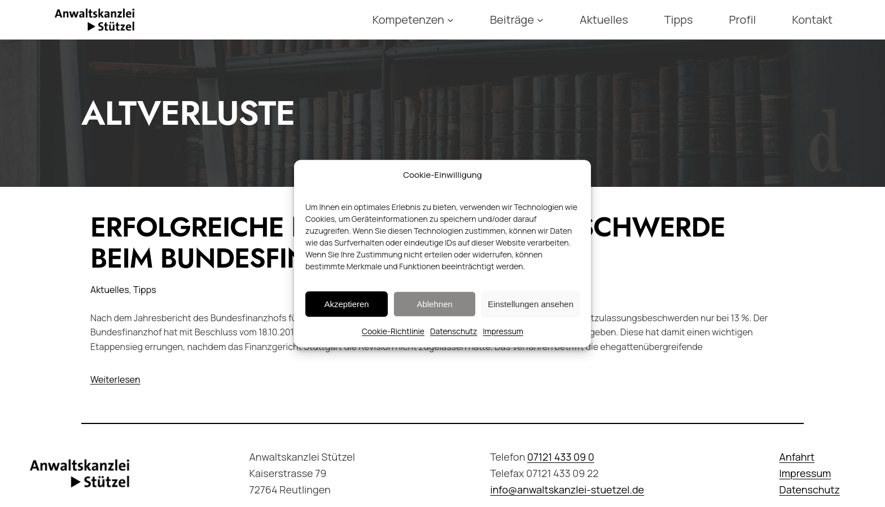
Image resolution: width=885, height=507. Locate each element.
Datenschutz (453, 336)
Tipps (144, 289)
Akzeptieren (346, 309)
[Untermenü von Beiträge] (540, 19)
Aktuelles (109, 289)
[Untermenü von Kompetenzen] (450, 19)
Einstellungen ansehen (530, 309)
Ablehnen (434, 309)
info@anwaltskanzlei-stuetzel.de (567, 489)
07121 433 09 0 (560, 457)
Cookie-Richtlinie (393, 336)
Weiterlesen (115, 379)
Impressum (503, 336)
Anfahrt (797, 457)
